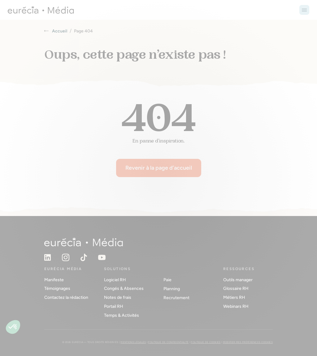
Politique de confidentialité (168, 342)
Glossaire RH (236, 288)
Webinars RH (236, 306)
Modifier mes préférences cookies (248, 342)
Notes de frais (117, 297)
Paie (167, 279)
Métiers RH (234, 297)
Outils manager (238, 279)
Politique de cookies (205, 342)
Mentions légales (133, 342)
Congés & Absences (124, 288)
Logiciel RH (115, 279)
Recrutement (176, 297)
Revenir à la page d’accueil (158, 167)
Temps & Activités (121, 315)
